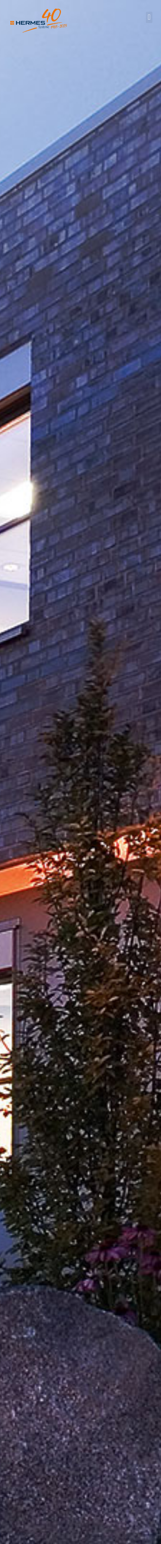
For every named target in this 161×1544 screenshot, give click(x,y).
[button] (149, 17)
